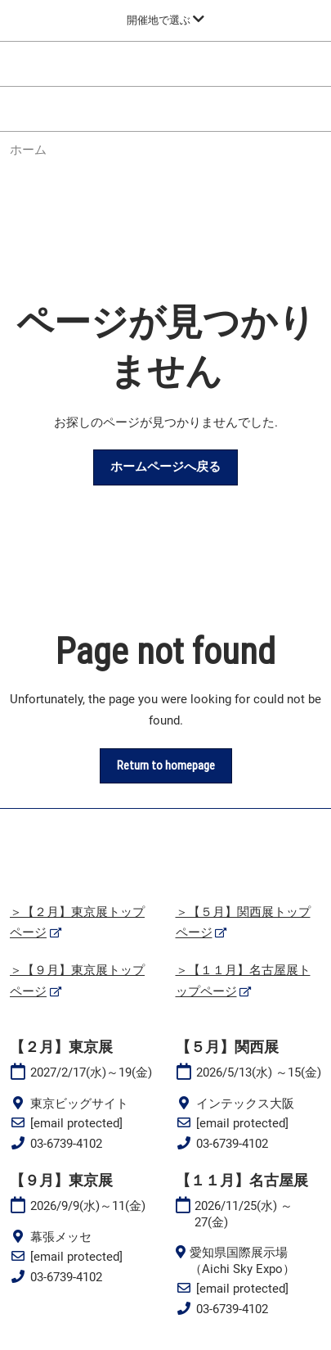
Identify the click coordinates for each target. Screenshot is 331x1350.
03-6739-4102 (66, 1143)
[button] (165, 467)
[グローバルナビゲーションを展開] (165, 20)
